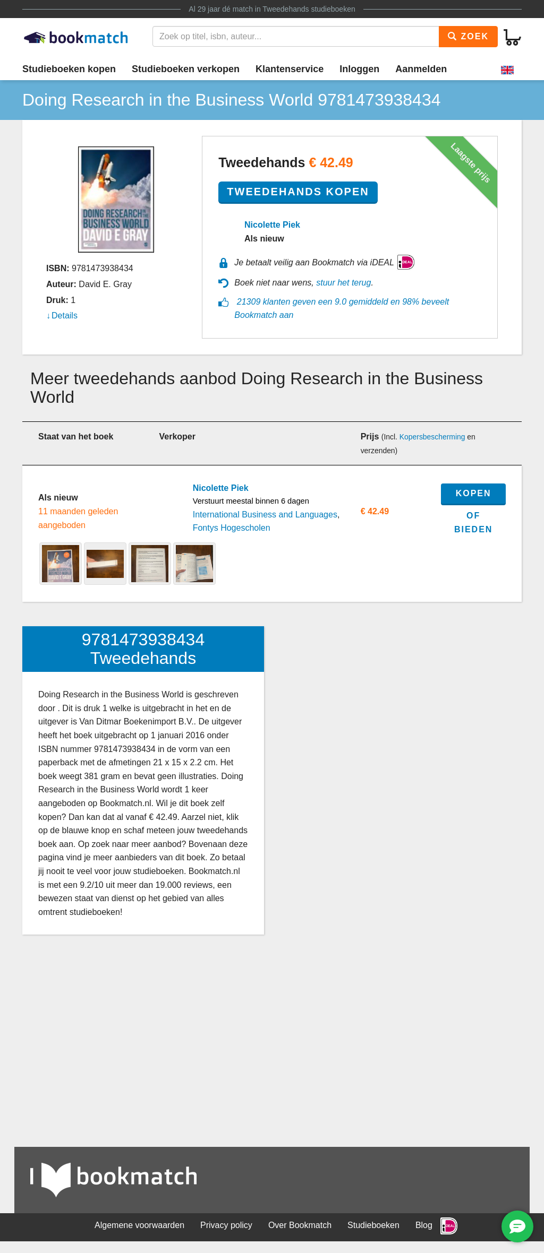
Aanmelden (421, 69)
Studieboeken (373, 1225)
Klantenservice (290, 69)
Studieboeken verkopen (186, 69)
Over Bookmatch (300, 1225)
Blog (423, 1225)
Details (65, 315)
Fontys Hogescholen (231, 527)
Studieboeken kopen (69, 69)
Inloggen (359, 69)
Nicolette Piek (272, 224)
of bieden (473, 522)
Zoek (468, 36)
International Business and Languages (265, 514)
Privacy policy (226, 1225)
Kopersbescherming (432, 437)
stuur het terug (343, 282)
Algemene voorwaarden (139, 1225)
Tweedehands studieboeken (308, 9)
